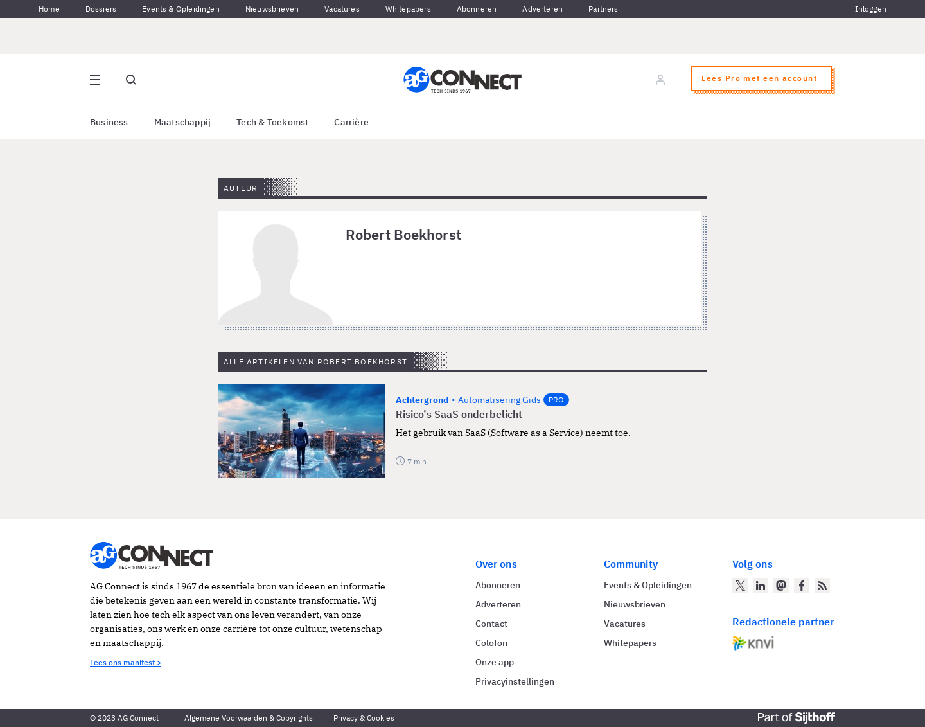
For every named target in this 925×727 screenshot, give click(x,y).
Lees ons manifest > (125, 662)
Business (109, 122)
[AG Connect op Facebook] (801, 585)
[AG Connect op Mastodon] (781, 585)
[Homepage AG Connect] (462, 79)
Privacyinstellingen (514, 681)
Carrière (351, 122)
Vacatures (342, 8)
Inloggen (870, 8)
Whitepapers (408, 8)
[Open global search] (131, 80)
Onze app (494, 662)
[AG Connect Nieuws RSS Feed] (822, 585)
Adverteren (542, 8)
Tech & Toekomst (272, 122)
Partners (603, 8)
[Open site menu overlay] (95, 80)
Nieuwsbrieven (272, 8)
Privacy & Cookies (363, 718)
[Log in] (660, 80)
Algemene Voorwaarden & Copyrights (248, 718)
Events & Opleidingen (181, 8)
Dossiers (100, 8)
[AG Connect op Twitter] (740, 585)
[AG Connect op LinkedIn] (760, 585)
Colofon (491, 643)
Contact (491, 623)
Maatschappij (182, 122)
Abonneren (477, 8)
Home (49, 8)
